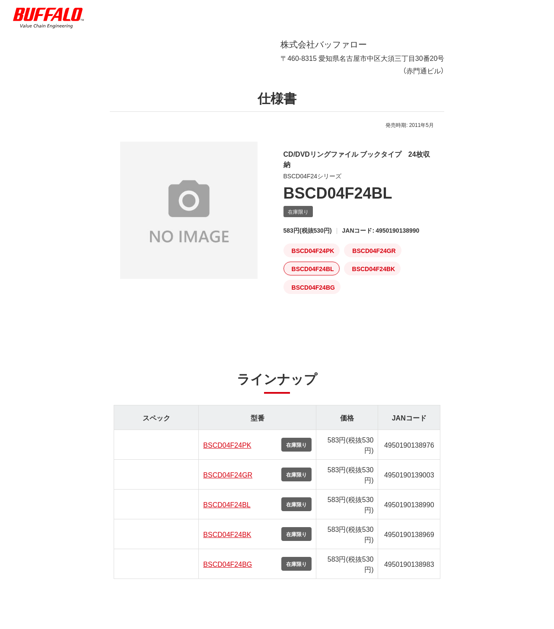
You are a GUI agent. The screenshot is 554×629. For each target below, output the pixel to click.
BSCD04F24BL (226, 511)
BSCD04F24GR (227, 481)
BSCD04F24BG (227, 571)
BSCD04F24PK (227, 451)
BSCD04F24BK (227, 541)
